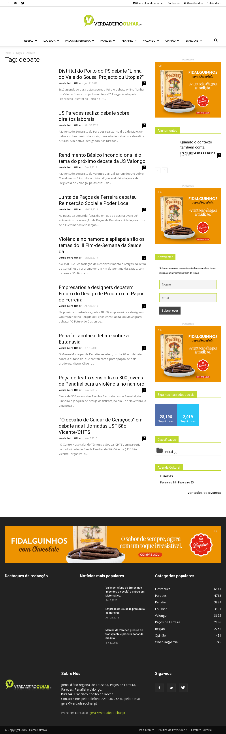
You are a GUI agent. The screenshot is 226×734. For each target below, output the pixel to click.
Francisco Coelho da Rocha (197, 152)
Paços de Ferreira (79, 40)
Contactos (173, 3)
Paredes (107, 40)
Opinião (172, 40)
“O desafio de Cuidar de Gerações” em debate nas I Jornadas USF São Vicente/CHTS (101, 426)
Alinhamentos (167, 130)
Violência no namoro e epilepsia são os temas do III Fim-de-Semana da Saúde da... (102, 245)
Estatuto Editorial (201, 730)
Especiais (194, 40)
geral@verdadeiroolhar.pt (107, 713)
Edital (169, 452)
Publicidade (214, 3)
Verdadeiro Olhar (70, 83)
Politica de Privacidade (172, 730)
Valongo (151, 40)
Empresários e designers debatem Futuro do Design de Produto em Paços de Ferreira (102, 294)
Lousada (51, 40)
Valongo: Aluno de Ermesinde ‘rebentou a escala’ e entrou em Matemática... (125, 591)
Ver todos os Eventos (204, 492)
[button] (216, 40)
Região (30, 40)
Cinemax (166, 476)
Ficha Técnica (146, 730)
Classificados (193, 3)
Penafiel (129, 40)
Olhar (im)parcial (166, 642)
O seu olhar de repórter (148, 3)
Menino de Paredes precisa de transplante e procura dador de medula (124, 634)
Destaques (162, 589)
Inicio (8, 53)
